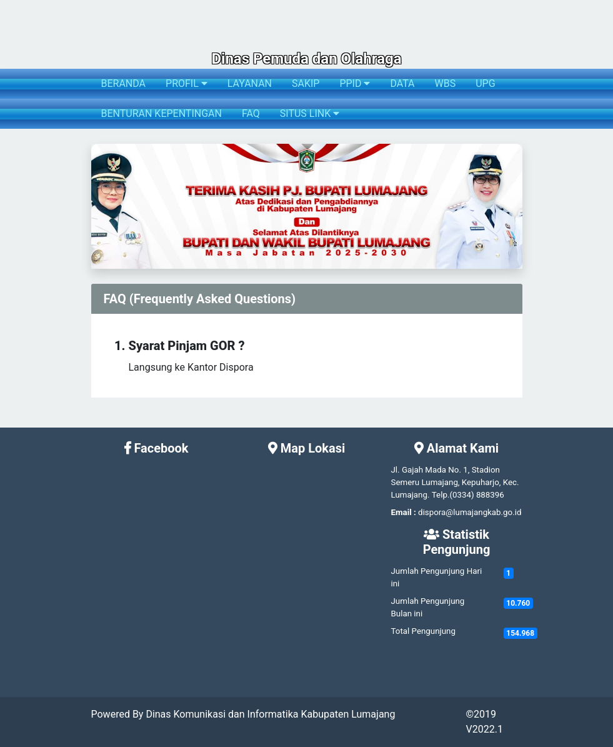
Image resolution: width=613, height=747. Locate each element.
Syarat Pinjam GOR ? (187, 345)
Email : (403, 512)
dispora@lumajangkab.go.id (469, 512)
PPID (354, 83)
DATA (402, 83)
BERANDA (123, 83)
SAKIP (305, 83)
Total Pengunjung (423, 631)
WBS (445, 83)
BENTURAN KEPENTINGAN (161, 113)
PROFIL (186, 83)
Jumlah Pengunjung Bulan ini (428, 607)
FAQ (251, 113)
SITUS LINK (309, 113)
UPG (485, 83)
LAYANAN (249, 83)
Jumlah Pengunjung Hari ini (436, 577)
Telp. (441, 494)
